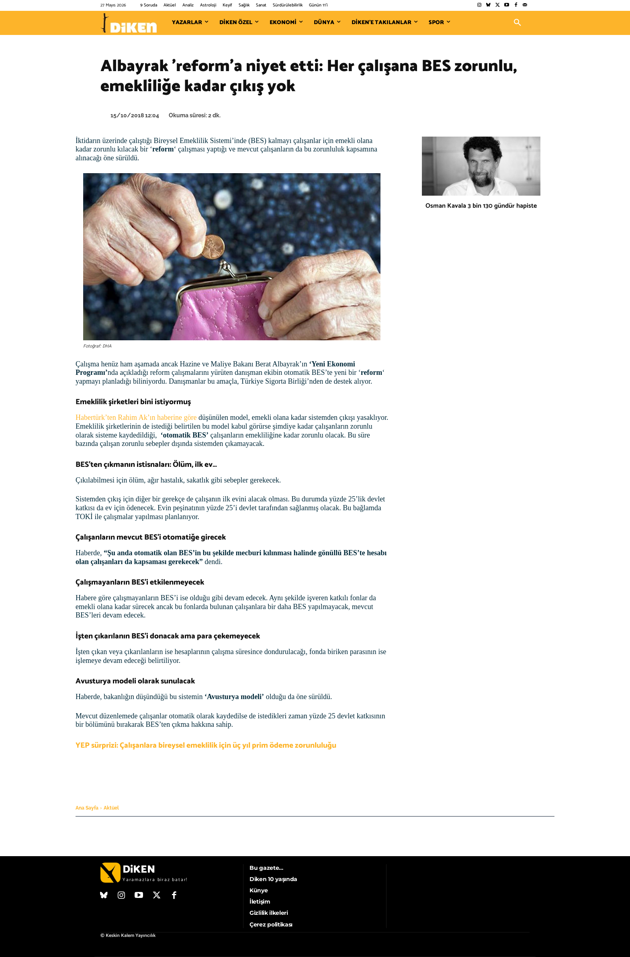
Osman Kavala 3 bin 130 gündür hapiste (481, 205)
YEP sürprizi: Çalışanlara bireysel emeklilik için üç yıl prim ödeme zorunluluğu (206, 745)
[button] (517, 23)
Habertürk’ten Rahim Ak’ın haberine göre (137, 417)
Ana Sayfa (87, 808)
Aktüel (111, 808)
